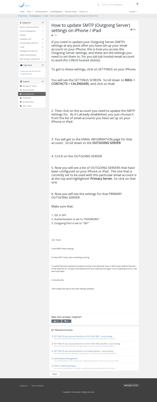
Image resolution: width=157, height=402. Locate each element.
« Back (54, 374)
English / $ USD (131, 385)
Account (133, 11)
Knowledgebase (56, 11)
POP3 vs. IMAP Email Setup (94, 367)
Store (29, 11)
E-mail (45, 16)
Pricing (22, 74)
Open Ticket (25, 106)
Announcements (42, 11)
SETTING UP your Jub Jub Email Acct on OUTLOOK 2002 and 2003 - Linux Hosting (94, 345)
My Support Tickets (28, 86)
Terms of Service (37, 386)
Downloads (25, 98)
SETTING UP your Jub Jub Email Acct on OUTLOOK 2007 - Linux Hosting (94, 337)
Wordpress (28, 74)
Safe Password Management (94, 359)
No (66, 321)
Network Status (71, 11)
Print (133, 29)
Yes (56, 321)
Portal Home (22, 16)
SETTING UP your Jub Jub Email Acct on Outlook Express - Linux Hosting (94, 352)
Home (22, 11)
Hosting (22, 71)
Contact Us (83, 11)
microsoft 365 (30, 71)
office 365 (38, 71)
